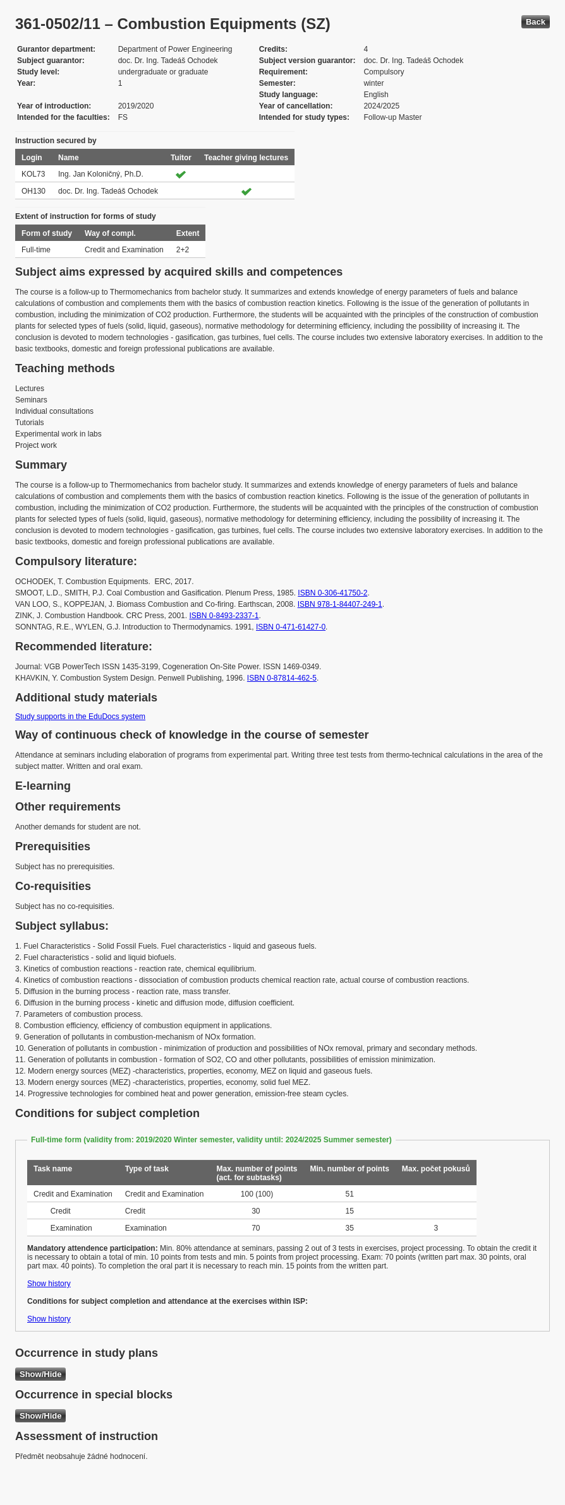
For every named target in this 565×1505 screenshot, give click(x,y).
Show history (49, 1283)
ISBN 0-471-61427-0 (290, 627)
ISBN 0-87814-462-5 (282, 678)
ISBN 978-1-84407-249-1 (340, 604)
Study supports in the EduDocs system (80, 716)
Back (535, 21)
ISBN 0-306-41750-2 (332, 593)
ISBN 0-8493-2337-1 (223, 615)
